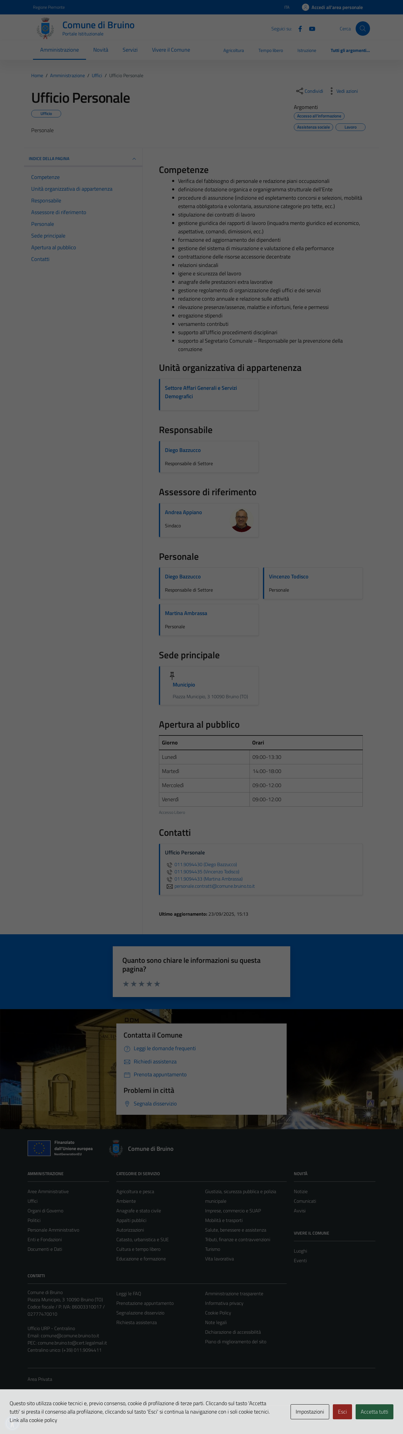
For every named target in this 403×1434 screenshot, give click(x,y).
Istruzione (306, 50)
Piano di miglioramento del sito (235, 1341)
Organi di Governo (45, 1210)
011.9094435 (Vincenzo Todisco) (202, 871)
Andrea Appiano (183, 512)
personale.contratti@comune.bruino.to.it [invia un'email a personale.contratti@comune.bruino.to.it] (210, 886)
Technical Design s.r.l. (68, 1416)
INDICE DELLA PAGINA (83, 158)
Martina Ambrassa (186, 613)
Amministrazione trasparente (234, 1293)
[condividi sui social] (309, 91)
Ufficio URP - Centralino (51, 1328)
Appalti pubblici (131, 1220)
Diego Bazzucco (183, 450)
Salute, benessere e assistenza (235, 1229)
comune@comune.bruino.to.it (70, 1335)
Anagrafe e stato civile (138, 1210)
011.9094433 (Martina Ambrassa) (204, 878)
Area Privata (40, 1379)
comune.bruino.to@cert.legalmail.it (72, 1342)
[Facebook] (298, 28)
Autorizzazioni (130, 1229)
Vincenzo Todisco (289, 576)
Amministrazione (59, 50)
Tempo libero (270, 50)
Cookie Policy (218, 1312)
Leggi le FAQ (128, 1293)
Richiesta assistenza (136, 1322)
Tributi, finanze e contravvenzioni (237, 1239)
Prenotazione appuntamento (145, 1303)
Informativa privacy (224, 1303)
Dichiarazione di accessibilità (233, 1331)
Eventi (300, 1260)
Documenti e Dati (45, 1249)
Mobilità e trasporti (224, 1220)
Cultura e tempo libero (138, 1249)
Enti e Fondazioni (45, 1239)
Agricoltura (233, 50)
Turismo (212, 1249)
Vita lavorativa (219, 1258)
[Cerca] (363, 28)
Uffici (32, 1201)
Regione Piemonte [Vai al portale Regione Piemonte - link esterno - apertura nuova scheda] (49, 7)
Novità (100, 50)
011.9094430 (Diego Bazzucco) (201, 864)
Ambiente (126, 1201)
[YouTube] (310, 28)
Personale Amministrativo (53, 1229)
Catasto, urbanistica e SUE (142, 1239)
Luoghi (300, 1250)
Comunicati (305, 1201)
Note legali (216, 1322)
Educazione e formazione (141, 1258)
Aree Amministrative (48, 1191)
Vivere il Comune (171, 50)
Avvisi (300, 1210)
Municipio (184, 685)
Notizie (301, 1191)
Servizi (130, 50)
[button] (12, 1423)
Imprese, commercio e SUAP (233, 1210)
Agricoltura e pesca (135, 1191)
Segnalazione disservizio (140, 1312)
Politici (34, 1220)
